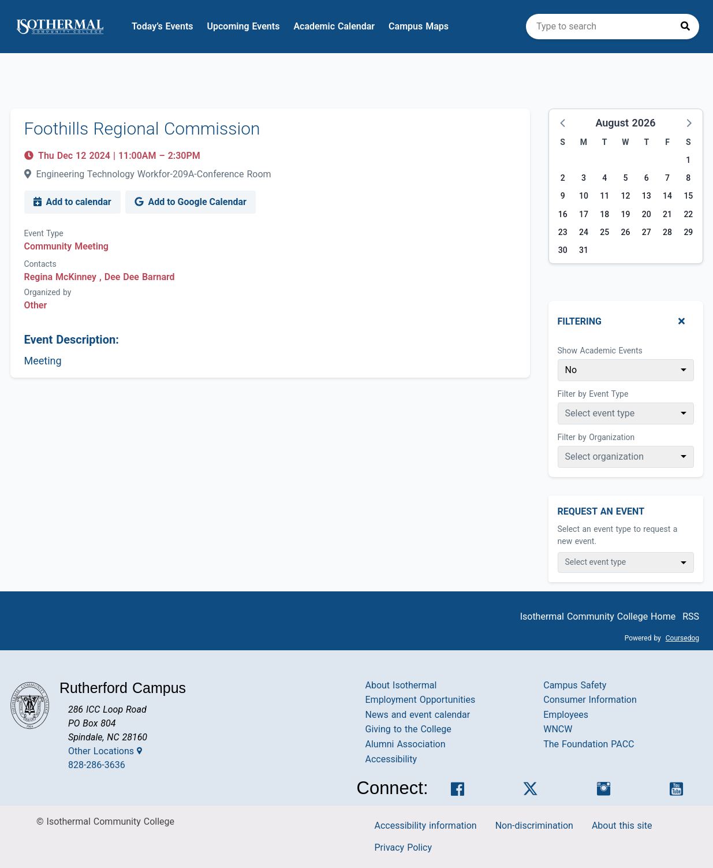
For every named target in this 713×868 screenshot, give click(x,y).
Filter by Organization (596, 437)
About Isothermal (401, 685)
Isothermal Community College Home (598, 616)
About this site (622, 825)
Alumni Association (405, 744)
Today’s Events (162, 26)
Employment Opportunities (420, 699)
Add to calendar (72, 201)
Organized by (48, 292)
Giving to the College (408, 729)
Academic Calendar (334, 26)
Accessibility (391, 759)
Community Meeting (66, 246)
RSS (690, 616)
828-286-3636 (96, 764)
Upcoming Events (243, 26)
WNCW (557, 729)
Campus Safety (574, 685)
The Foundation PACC (588, 744)
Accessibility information (426, 825)
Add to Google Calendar (191, 201)
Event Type (44, 233)
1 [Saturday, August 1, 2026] (688, 160)
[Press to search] (685, 26)
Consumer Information (589, 699)
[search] (612, 26)
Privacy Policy (403, 847)
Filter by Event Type (593, 393)
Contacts (40, 264)
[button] (563, 122)
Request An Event (601, 511)
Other (35, 305)
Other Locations (105, 751)
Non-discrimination (534, 825)
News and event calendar (418, 714)
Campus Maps (419, 26)
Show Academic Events (600, 350)
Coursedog (682, 638)
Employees (565, 714)
